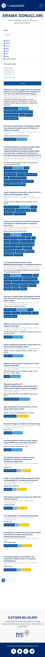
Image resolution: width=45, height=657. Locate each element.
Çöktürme (7, 313)
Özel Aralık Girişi (9, 77)
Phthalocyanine (26, 234)
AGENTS (23, 289)
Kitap (7, 48)
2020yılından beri (9, 74)
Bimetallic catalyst (19, 214)
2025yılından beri (9, 70)
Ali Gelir (7, 376)
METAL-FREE (14, 241)
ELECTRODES (8, 255)
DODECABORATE (10, 251)
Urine (6, 178)
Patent (8, 43)
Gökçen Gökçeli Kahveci (12, 207)
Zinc (33, 238)
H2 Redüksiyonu (26, 313)
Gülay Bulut (8, 433)
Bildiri (7, 56)
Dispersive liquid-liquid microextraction (16, 171)
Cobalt (22, 115)
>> (14, 580)
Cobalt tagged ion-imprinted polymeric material (18, 112)
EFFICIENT (32, 285)
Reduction (7, 282)
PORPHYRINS (29, 251)
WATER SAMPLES (28, 181)
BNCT (28, 238)
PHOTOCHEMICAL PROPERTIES (13, 248)
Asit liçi (30, 309)
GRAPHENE (8, 289)
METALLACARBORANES (11, 285)
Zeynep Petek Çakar (10, 470)
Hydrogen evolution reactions (13, 278)
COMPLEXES (20, 251)
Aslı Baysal (8, 450)
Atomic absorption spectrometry (27, 174)
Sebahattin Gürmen (10, 139)
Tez (7, 54)
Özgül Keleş (8, 489)
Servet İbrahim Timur (11, 545)
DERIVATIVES (27, 248)
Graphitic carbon (9, 210)
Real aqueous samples (11, 118)
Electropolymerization (30, 278)
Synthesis (21, 238)
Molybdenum (8, 214)
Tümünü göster (8, 68)
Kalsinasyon (15, 313)
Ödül (7, 51)
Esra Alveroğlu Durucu (11, 108)
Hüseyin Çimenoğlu (10, 416)
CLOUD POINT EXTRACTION (13, 181)
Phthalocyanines (27, 275)
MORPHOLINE (18, 255)
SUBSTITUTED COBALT (27, 241)
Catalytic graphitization (22, 210)
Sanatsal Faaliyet (11, 59)
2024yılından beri (9, 72)
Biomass (33, 207)
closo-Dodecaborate (11, 238)
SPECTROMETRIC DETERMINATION (15, 185)
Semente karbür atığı (10, 316)
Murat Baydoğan (9, 525)
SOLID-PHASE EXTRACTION (18, 178)
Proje (7, 46)
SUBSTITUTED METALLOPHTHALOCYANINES (25, 282)
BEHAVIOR (16, 289)
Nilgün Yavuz (8, 356)
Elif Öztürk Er (8, 168)
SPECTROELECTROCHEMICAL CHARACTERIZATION (19, 245)
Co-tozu (35, 313)
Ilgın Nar (7, 234)
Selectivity (29, 115)
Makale (8, 41)
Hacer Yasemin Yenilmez (12, 399)
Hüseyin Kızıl (8, 508)
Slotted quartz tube (10, 174)
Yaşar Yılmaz (8, 337)
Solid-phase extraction (11, 115)
